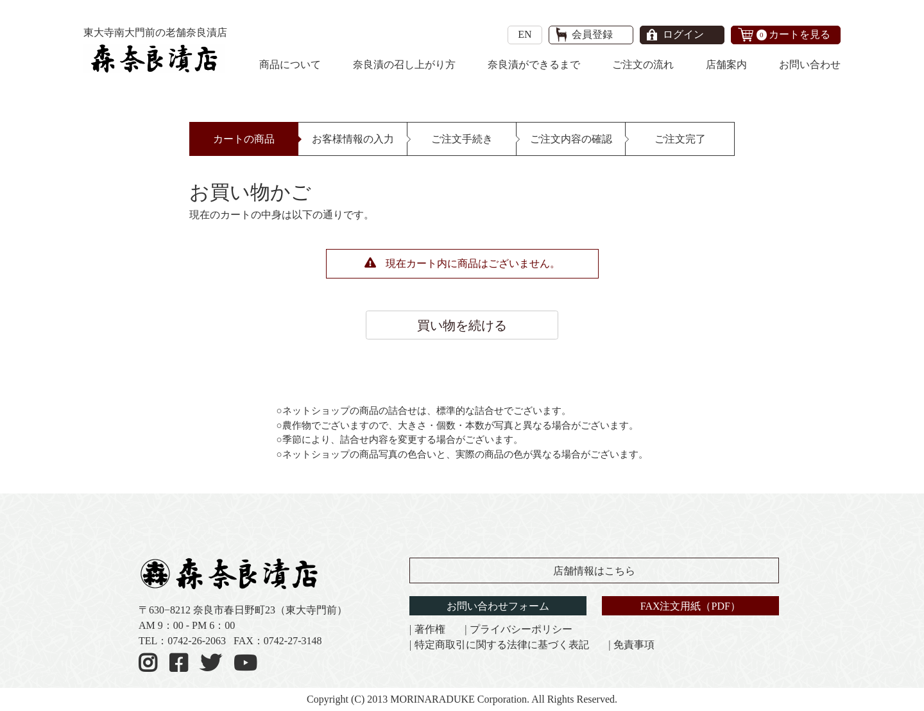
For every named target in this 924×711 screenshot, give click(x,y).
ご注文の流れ (643, 64)
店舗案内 (726, 64)
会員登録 (592, 34)
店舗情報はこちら (594, 570)
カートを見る (794, 34)
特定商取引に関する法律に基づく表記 (502, 644)
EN (524, 34)
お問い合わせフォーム (498, 606)
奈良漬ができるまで (534, 64)
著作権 (430, 629)
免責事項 (633, 644)
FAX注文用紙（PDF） (690, 606)
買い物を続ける (462, 325)
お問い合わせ (810, 64)
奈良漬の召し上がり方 (404, 64)
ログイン (683, 34)
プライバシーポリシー (521, 629)
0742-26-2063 (196, 640)
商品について (290, 64)
